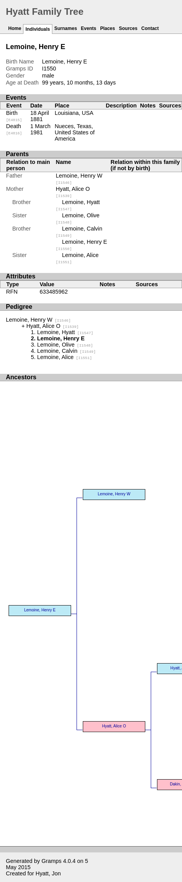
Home (14, 28)
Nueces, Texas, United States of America (75, 132)
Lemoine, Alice (64, 357)
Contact (150, 28)
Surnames (65, 28)
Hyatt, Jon (48, 873)
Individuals (37, 29)
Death (14, 129)
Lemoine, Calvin (66, 351)
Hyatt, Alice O (52, 326)
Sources (128, 28)
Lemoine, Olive (65, 345)
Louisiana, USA (74, 113)
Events (88, 28)
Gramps (51, 861)
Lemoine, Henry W (38, 320)
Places (107, 28)
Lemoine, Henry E (40, 610)
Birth (14, 116)
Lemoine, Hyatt (65, 332)
